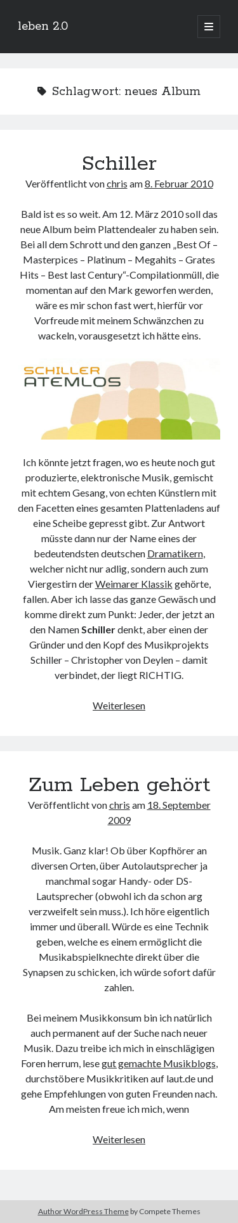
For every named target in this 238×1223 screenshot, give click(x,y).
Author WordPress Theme (83, 1211)
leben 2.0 (43, 26)
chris (117, 183)
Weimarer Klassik (134, 584)
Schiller (119, 164)
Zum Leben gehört (119, 785)
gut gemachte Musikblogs (159, 1063)
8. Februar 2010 (179, 183)
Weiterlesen (119, 705)
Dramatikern (175, 553)
